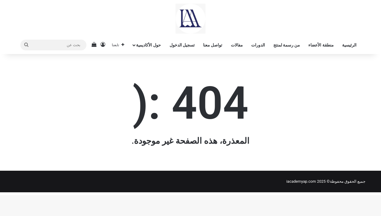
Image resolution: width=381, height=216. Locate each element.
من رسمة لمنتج (286, 45)
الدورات (258, 45)
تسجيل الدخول (182, 45)
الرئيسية (349, 45)
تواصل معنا (212, 45)
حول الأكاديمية (148, 45)
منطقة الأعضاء (320, 45)
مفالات (237, 45)
